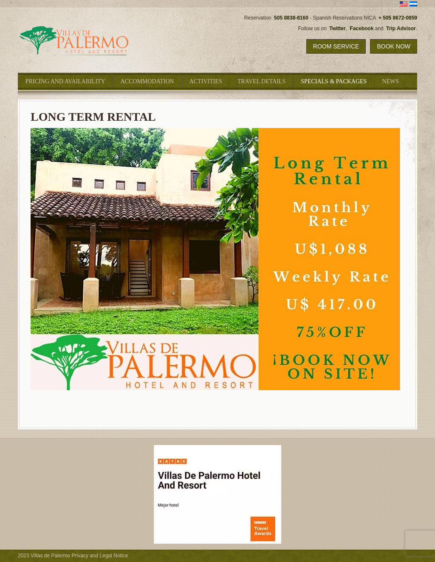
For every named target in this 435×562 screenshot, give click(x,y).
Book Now (393, 46)
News (390, 81)
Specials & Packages (334, 81)
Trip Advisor (401, 28)
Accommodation (147, 81)
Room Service (336, 46)
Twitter (337, 28)
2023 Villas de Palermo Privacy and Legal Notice (73, 556)
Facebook (361, 28)
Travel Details (261, 81)
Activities (205, 81)
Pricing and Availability (65, 81)
